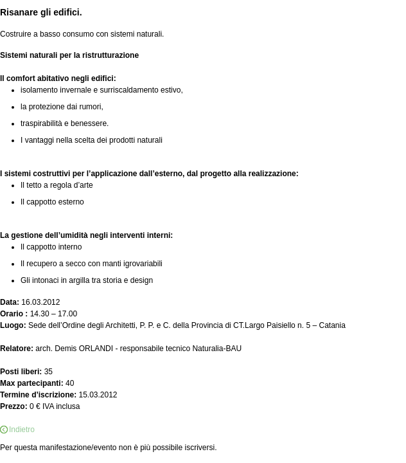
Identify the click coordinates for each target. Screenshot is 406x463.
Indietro (22, 429)
